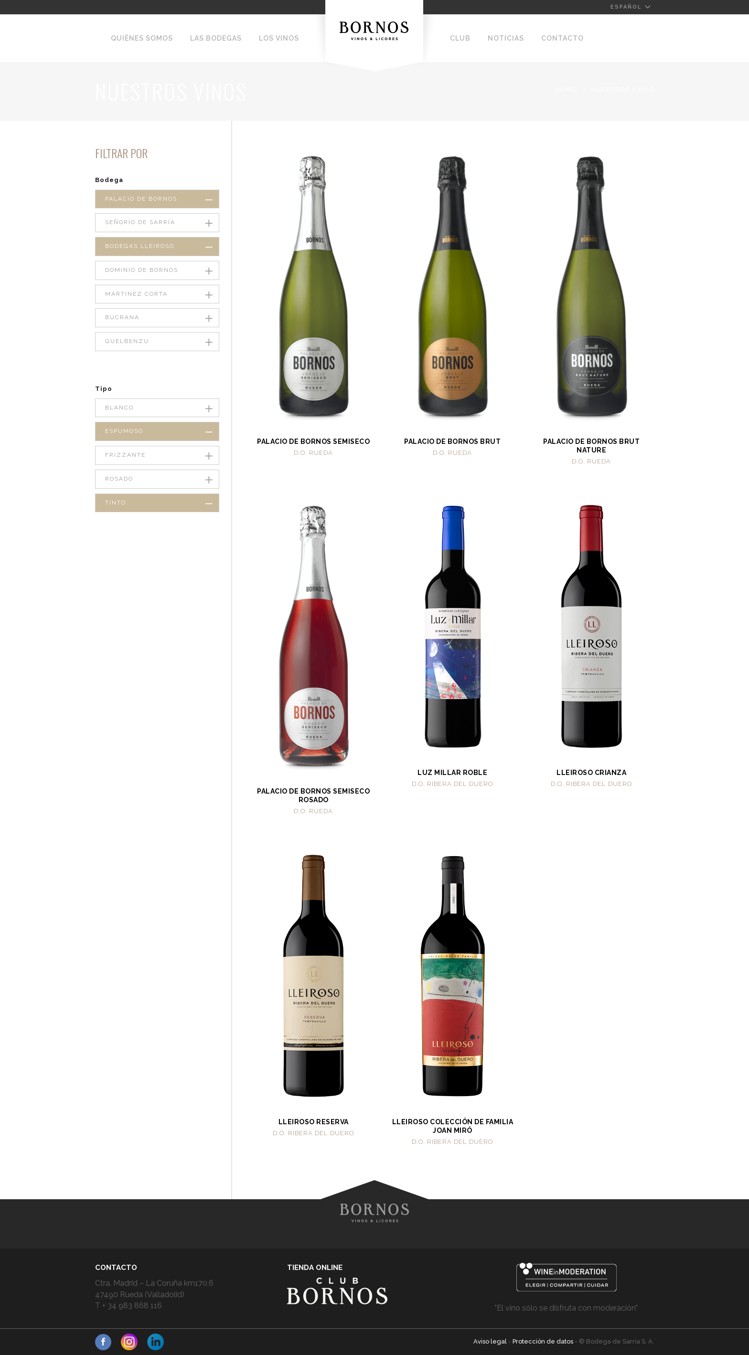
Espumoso (124, 431)
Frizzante (125, 455)
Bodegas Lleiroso (139, 246)
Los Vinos (279, 38)
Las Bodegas (216, 38)
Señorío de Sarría (140, 222)
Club (460, 38)
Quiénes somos (142, 38)
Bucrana (122, 317)
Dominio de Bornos (141, 270)
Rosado (119, 478)
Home (566, 89)
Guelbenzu (127, 341)
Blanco (119, 407)
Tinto (115, 502)
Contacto (562, 38)
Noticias (506, 38)
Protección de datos (544, 1341)
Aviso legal (490, 1341)
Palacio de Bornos (141, 198)
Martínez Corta (136, 293)
